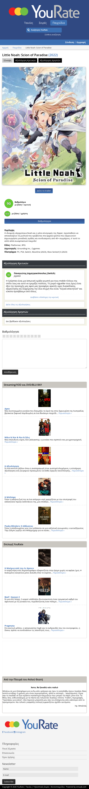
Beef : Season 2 (12, 597)
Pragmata (10, 626)
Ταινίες (28, 23)
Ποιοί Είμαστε (9, 748)
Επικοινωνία (8, 753)
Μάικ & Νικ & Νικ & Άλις (17, 437)
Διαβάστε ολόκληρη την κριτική (44, 297)
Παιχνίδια (58, 23)
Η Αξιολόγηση (12, 466)
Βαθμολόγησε (44, 221)
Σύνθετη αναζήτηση (53, 34)
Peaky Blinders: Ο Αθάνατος (19, 526)
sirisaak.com (81, 787)
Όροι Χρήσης (8, 757)
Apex (7, 409)
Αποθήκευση (10, 372)
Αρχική (5, 47)
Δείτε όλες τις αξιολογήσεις (18, 304)
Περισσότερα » (65, 413)
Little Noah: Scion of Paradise (30, 55)
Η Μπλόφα (10, 497)
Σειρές (43, 23)
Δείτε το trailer (44, 190)
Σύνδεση (69, 42)
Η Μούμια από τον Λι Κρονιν (19, 568)
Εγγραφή (81, 42)
